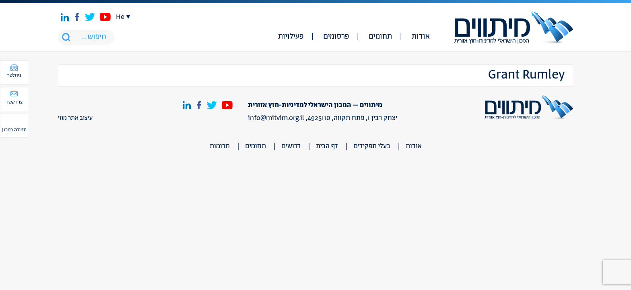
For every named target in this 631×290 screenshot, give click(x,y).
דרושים (291, 146)
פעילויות (290, 36)
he (120, 17)
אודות (421, 36)
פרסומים (336, 36)
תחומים (380, 36)
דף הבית (327, 146)
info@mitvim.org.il (276, 118)
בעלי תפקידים (371, 146)
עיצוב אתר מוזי (75, 118)
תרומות (220, 146)
